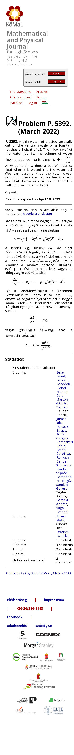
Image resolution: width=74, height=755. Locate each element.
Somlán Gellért (62, 486)
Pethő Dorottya (63, 451)
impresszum (54, 600)
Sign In (56, 73)
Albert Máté (61, 518)
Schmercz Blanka (63, 467)
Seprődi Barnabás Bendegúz (64, 477)
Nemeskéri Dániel (64, 444)
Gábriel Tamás (61, 405)
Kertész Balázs (62, 428)
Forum (42, 97)
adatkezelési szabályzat (30, 626)
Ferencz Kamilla (62, 534)
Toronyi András (62, 502)
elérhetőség (17, 600)
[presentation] (39, 149)
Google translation (37, 213)
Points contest (20, 97)
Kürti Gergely (62, 436)
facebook (14, 617)
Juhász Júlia (61, 421)
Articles (42, 91)
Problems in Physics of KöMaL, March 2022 (38, 573)
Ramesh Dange (62, 459)
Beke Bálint (60, 374)
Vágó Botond (62, 510)
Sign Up (56, 81)
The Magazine (20, 91)
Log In (32, 103)
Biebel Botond (62, 390)
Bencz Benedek (63, 382)
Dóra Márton (62, 397)
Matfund (16, 103)
